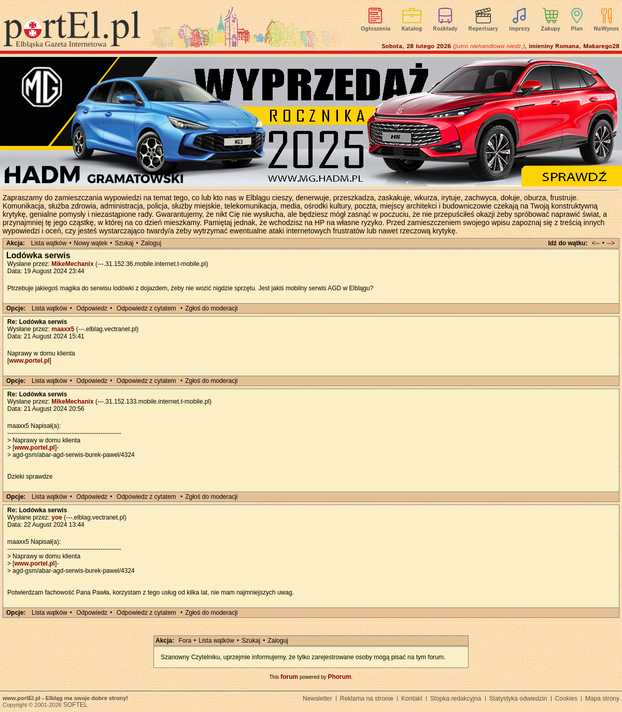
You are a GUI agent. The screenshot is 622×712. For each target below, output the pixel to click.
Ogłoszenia (375, 29)
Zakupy (550, 29)
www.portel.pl (29, 360)
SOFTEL (75, 704)
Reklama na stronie (366, 698)
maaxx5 (62, 329)
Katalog (412, 29)
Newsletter (317, 698)
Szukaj (124, 243)
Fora (184, 640)
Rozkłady (445, 29)
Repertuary (483, 29)
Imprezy (519, 29)
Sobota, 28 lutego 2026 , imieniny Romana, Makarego (500, 46)
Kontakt (411, 698)
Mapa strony (602, 698)
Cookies (566, 698)
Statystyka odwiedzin (518, 698)
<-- (596, 243)
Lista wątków (49, 243)
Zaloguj (151, 243)
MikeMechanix (72, 264)
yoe (56, 517)
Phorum (339, 676)
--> (611, 243)
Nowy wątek (91, 243)
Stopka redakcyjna (456, 698)
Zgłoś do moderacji (211, 308)
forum (289, 676)
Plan (577, 29)
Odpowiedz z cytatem (146, 308)
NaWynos (606, 29)
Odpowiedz (91, 308)
